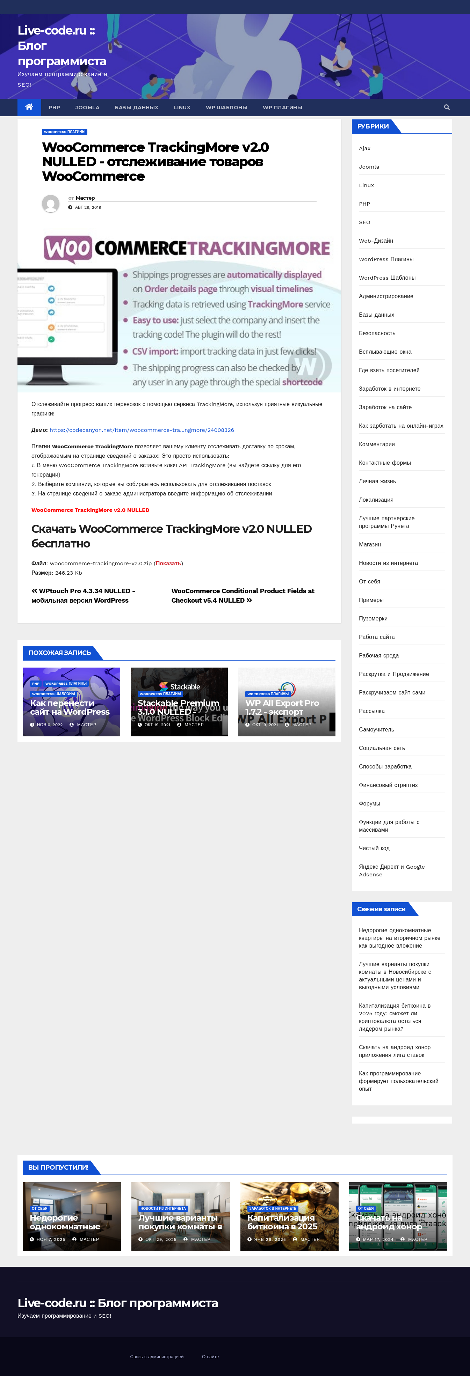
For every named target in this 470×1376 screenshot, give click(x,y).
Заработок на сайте (385, 407)
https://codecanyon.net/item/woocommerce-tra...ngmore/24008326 (142, 430)
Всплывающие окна (385, 351)
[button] (447, 107)
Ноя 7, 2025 (51, 1239)
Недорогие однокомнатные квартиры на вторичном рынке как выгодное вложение (399, 938)
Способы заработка (385, 766)
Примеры (371, 600)
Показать (168, 563)
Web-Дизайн (376, 240)
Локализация (376, 499)
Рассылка (372, 711)
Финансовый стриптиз (388, 785)
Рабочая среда (379, 655)
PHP (54, 107)
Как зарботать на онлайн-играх (401, 425)
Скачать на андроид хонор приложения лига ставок (395, 1231)
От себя (369, 581)
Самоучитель (376, 729)
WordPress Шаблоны (53, 694)
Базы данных (137, 107)
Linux (182, 107)
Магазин (370, 544)
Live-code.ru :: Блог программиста (117, 1303)
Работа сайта (377, 637)
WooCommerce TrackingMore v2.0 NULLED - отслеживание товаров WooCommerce (155, 162)
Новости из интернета (388, 563)
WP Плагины (282, 107)
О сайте (210, 1356)
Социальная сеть (382, 748)
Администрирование (386, 296)
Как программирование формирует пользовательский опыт (399, 1081)
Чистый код (374, 848)
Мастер (85, 198)
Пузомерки (373, 618)
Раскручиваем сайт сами (392, 692)
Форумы (369, 803)
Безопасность (377, 333)
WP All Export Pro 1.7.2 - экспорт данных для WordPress (282, 716)
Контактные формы (385, 462)
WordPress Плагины (64, 132)
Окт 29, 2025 (161, 1239)
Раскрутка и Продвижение (394, 674)
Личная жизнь (377, 481)
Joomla (87, 107)
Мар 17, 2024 (378, 1239)
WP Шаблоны (226, 107)
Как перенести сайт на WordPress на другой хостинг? (69, 716)
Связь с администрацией (157, 1356)
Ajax (364, 148)
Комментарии (377, 444)
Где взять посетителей (389, 370)
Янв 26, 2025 (270, 1239)
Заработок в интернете (390, 388)
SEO (364, 222)
